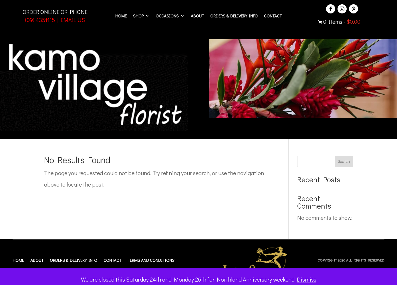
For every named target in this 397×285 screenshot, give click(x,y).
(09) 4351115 (40, 19)
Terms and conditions (151, 260)
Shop (138, 16)
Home (121, 16)
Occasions (167, 16)
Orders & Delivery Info (234, 16)
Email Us (73, 19)
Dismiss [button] (306, 279)
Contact (273, 16)
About (197, 16)
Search (344, 161)
